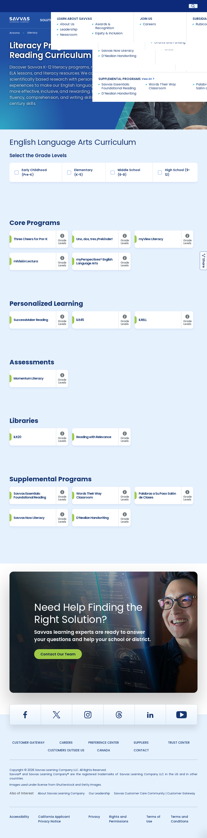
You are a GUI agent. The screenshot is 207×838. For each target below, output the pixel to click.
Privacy (94, 817)
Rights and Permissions (118, 819)
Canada (103, 750)
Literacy (32, 33)
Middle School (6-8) (129, 172)
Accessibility (19, 817)
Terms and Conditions (179, 819)
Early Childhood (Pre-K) (34, 172)
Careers (66, 742)
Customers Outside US (66, 750)
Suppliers (141, 742)
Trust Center (179, 742)
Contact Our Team (58, 654)
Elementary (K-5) (83, 172)
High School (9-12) (177, 172)
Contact (186, 20)
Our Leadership (99, 793)
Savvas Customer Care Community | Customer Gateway (154, 793)
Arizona (15, 33)
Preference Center (103, 742)
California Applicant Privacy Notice (54, 819)
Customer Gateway (28, 742)
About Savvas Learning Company (61, 793)
